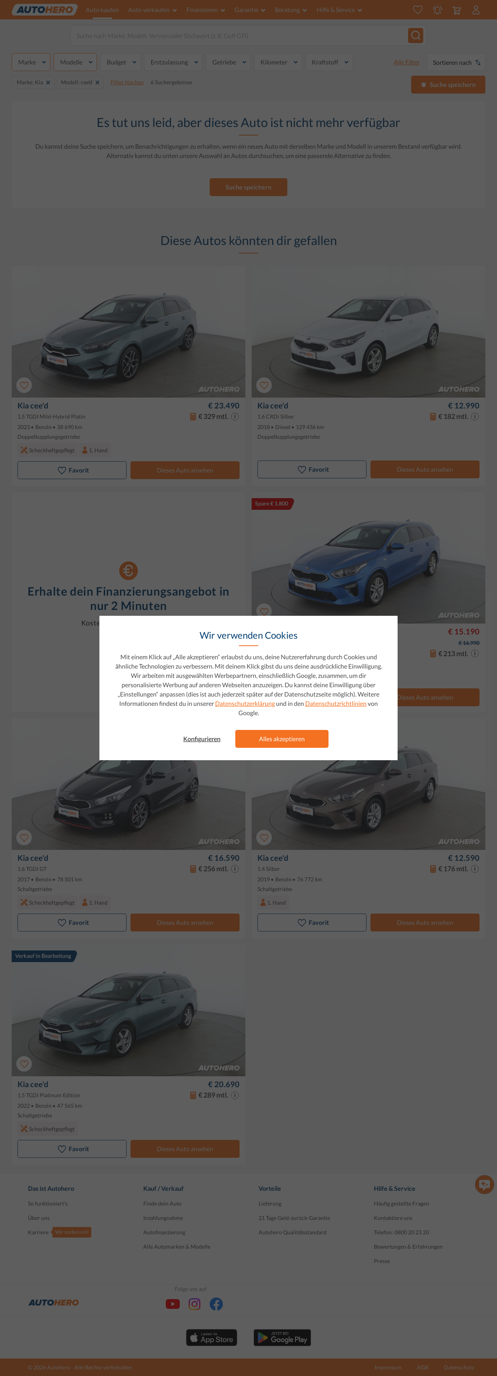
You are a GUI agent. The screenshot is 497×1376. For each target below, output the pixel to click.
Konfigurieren (202, 738)
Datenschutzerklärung (245, 703)
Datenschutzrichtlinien (336, 703)
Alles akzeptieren (282, 738)
